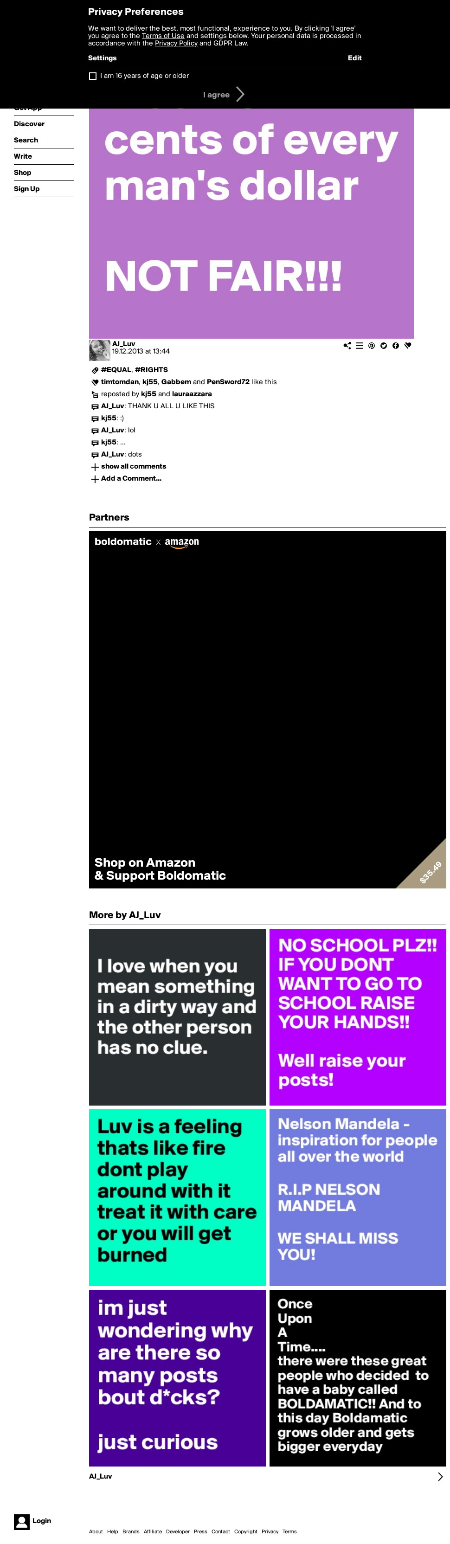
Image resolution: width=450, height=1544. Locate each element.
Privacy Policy (176, 43)
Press (200, 1532)
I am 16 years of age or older (144, 76)
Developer (178, 1532)
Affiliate (153, 1532)
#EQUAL (116, 370)
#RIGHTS (151, 370)
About (96, 1532)
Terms (290, 1532)
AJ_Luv (123, 344)
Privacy (270, 1532)
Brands (131, 1532)
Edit (355, 58)
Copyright (245, 1532)
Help (112, 1532)
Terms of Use (163, 36)
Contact (221, 1532)
